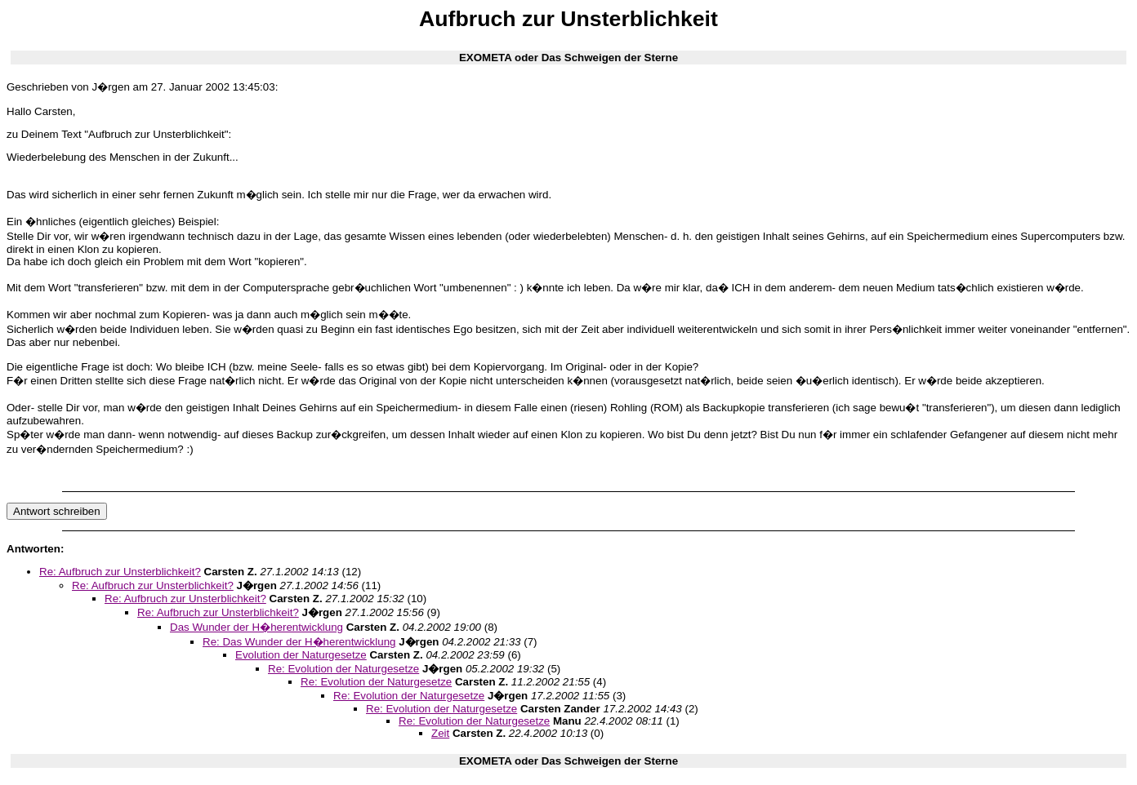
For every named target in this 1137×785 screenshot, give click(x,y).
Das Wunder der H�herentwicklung (256, 627)
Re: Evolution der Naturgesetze (343, 669)
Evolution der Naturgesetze (301, 655)
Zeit (440, 733)
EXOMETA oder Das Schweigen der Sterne (568, 57)
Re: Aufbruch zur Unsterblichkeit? (120, 571)
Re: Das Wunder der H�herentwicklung (299, 642)
